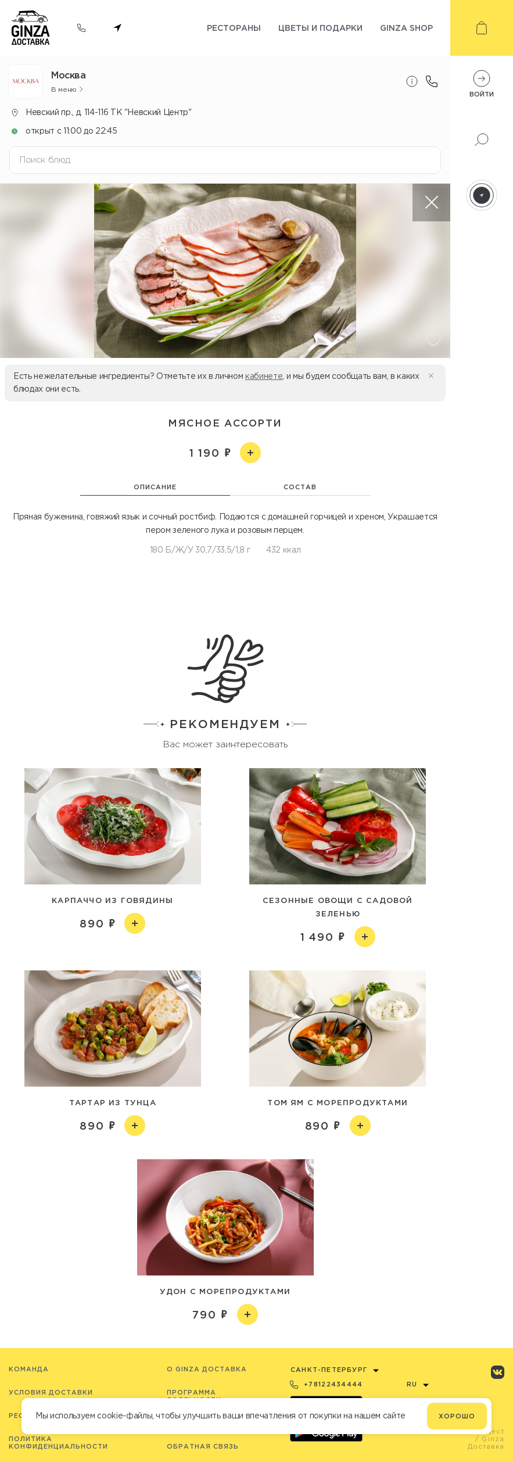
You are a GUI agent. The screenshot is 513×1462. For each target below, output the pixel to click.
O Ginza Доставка (207, 1369)
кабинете (263, 376)
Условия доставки (51, 1392)
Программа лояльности (194, 1396)
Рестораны (234, 27)
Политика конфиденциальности (58, 1442)
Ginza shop (406, 27)
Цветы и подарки (320, 27)
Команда (29, 1369)
